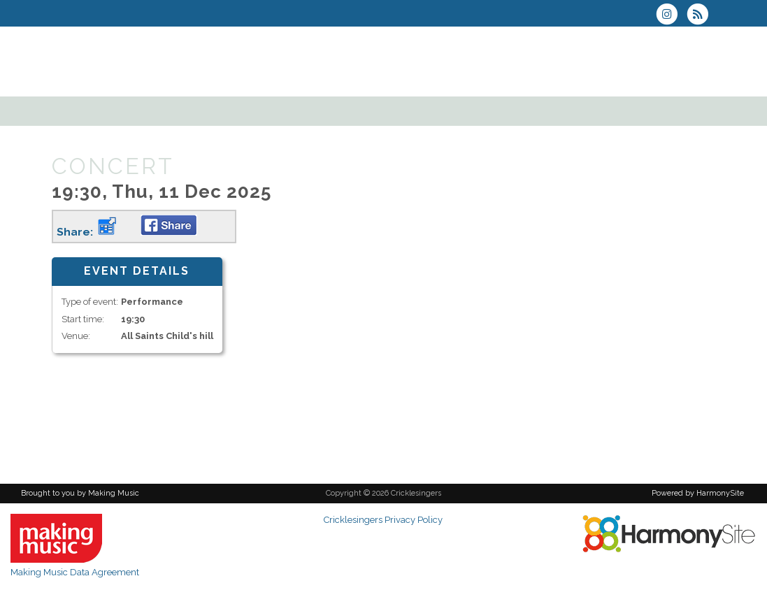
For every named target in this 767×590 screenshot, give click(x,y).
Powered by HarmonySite (698, 493)
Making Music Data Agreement (74, 572)
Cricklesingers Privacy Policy (383, 520)
